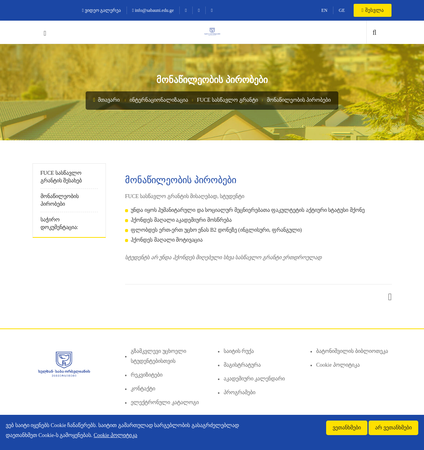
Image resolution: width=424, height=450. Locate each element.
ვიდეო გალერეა (101, 10)
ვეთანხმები (347, 428)
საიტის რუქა (239, 351)
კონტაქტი (143, 389)
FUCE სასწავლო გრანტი (227, 100)
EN (324, 10)
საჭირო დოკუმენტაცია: (59, 223)
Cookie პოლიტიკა (338, 365)
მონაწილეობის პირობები (299, 100)
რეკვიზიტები (146, 375)
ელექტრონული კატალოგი (165, 402)
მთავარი (106, 100)
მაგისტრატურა (242, 365)
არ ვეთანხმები (393, 428)
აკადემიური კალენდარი (254, 379)
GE (342, 10)
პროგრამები (239, 392)
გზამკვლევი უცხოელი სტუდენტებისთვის (158, 356)
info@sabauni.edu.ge (153, 10)
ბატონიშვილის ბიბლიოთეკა (352, 351)
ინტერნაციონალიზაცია (159, 100)
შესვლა (372, 10)
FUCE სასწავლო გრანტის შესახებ (61, 177)
